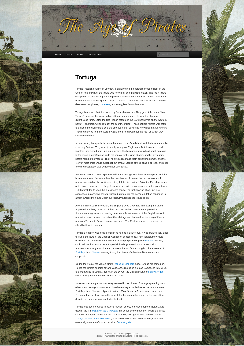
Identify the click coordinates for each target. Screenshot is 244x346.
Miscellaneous (95, 54)
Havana (148, 240)
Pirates (69, 54)
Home (58, 54)
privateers (105, 104)
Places (80, 54)
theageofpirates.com (129, 334)
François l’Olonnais (124, 263)
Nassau (96, 252)
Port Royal (81, 252)
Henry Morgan (155, 271)
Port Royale (124, 322)
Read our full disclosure (137, 336)
